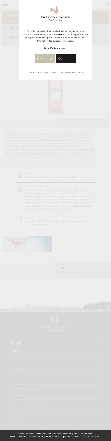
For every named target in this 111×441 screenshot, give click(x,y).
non (40, 58)
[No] (107, 435)
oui (60, 58)
